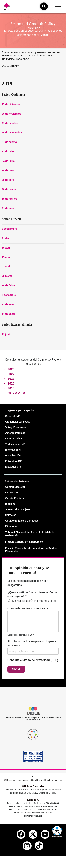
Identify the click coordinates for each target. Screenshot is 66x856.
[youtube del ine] (45, 834)
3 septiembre (9, 228)
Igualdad (10, 503)
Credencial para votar (17, 421)
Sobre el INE (12, 416)
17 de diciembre (11, 104)
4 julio (5, 238)
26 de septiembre (12, 132)
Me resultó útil (21, 600)
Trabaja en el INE (15, 444)
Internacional (13, 449)
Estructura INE (13, 461)
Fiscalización (13, 455)
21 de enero (8, 208)
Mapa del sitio (13, 466)
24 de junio (8, 161)
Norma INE (11, 492)
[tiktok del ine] (39, 845)
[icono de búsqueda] (44, 6)
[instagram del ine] (27, 845)
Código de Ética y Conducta (21, 520)
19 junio (6, 334)
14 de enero (8, 313)
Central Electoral (15, 486)
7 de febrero (9, 295)
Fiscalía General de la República (24, 541)
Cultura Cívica (13, 438)
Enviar (16, 669)
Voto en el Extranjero (17, 509)
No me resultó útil (45, 600)
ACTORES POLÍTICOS (22, 52)
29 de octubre (10, 123)
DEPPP (15, 66)
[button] (57, 6)
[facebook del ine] (21, 834)
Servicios (10, 515)
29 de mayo (8, 170)
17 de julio (8, 151)
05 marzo (7, 276)
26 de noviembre (11, 113)
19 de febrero (9, 198)
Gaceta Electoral (15, 498)
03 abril (6, 266)
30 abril (6, 247)
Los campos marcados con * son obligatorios (27, 583)
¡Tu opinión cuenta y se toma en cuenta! (28, 570)
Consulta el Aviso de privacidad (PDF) (32, 660)
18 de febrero (9, 285)
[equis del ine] (33, 834)
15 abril (6, 257)
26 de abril (8, 179)
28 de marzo (9, 189)
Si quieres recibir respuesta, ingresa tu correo (31, 643)
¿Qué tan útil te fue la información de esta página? (32, 594)
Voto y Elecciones (15, 427)
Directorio (11, 526)
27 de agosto (9, 142)
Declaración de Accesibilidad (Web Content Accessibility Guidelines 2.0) (33, 718)
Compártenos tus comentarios (27, 608)
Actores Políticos (15, 433)
